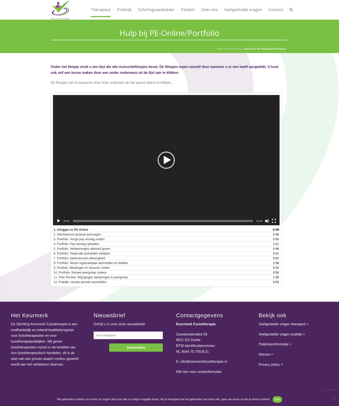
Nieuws (264, 354)
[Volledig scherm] (274, 221)
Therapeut (101, 9)
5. (82, 248)
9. (82, 267)
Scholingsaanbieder (156, 9)
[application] (166, 160)
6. (82, 253)
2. (77, 234)
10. (80, 272)
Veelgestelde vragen (243, 9)
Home (219, 49)
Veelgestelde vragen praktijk (280, 334)
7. (79, 258)
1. (71, 229)
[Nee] (333, 399)
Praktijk (124, 9)
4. (76, 244)
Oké (277, 399)
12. (80, 282)
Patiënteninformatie (274, 344)
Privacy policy (269, 364)
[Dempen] (267, 221)
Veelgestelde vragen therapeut (282, 324)
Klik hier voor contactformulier (199, 372)
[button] (166, 160)
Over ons (209, 9)
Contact (276, 9)
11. (91, 277)
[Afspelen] (58, 221)
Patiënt (188, 9)
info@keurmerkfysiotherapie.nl (203, 361)
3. (79, 239)
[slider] (163, 221)
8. (91, 263)
